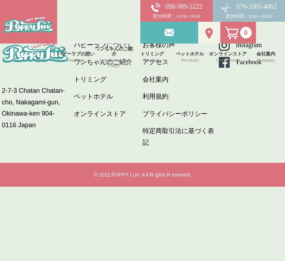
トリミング (90, 79)
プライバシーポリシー (175, 113)
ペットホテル (93, 96)
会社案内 (155, 79)
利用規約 (155, 96)
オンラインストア (100, 113)
